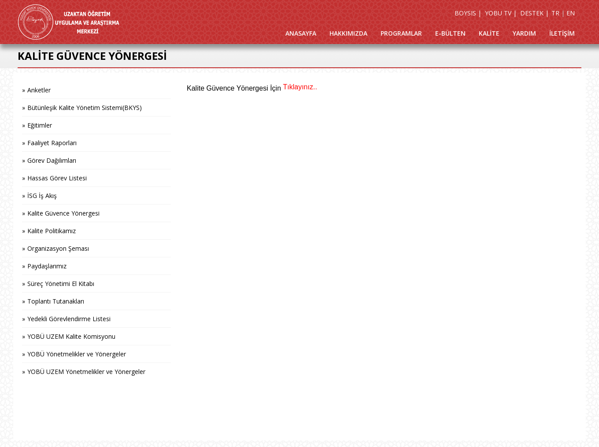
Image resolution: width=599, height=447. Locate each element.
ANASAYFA (300, 33)
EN (570, 13)
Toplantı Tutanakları (55, 301)
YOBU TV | (501, 13)
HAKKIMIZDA (348, 33)
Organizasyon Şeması (58, 248)
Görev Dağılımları (51, 160)
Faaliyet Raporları (52, 143)
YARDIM (524, 33)
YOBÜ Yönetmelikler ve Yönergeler (76, 354)
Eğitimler (39, 125)
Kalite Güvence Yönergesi (63, 213)
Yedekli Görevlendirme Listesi (69, 319)
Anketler (39, 90)
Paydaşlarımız (47, 266)
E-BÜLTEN (450, 33)
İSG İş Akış (42, 195)
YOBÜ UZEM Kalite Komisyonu (71, 336)
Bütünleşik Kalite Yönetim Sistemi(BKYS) (84, 107)
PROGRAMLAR (401, 33)
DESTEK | (534, 13)
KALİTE (489, 33)
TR (555, 13)
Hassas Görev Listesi (57, 178)
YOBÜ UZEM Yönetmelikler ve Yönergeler (86, 371)
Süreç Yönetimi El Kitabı (60, 283)
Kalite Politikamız (51, 231)
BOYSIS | (468, 13)
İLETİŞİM (562, 33)
